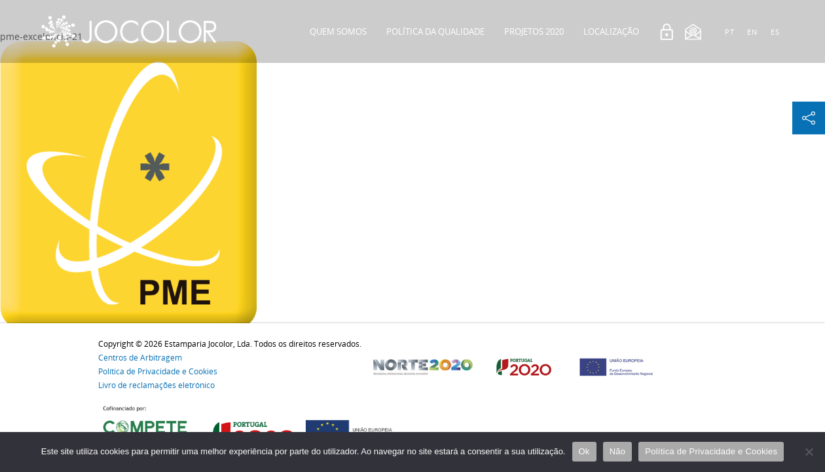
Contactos (614, 94)
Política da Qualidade (435, 31)
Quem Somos (338, 31)
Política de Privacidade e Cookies (157, 371)
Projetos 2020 (534, 31)
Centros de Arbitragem (140, 357)
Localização (611, 31)
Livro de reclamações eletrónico (156, 385)
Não (618, 451)
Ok (584, 451)
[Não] (808, 451)
